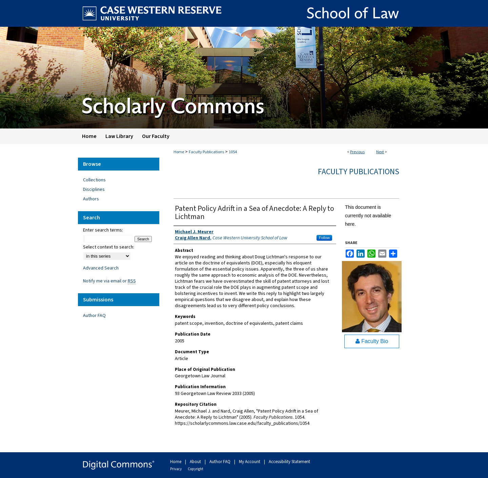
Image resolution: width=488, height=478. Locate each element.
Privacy (176, 469)
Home (179, 152)
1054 (233, 152)
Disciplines (94, 189)
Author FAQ (94, 315)
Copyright (195, 469)
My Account (250, 462)
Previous (357, 152)
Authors (91, 199)
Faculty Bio (371, 341)
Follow (324, 238)
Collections (94, 180)
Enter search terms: (103, 230)
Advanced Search (101, 268)
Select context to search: (108, 247)
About (196, 462)
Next (380, 152)
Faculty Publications (206, 152)
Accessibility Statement (289, 462)
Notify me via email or (109, 281)
